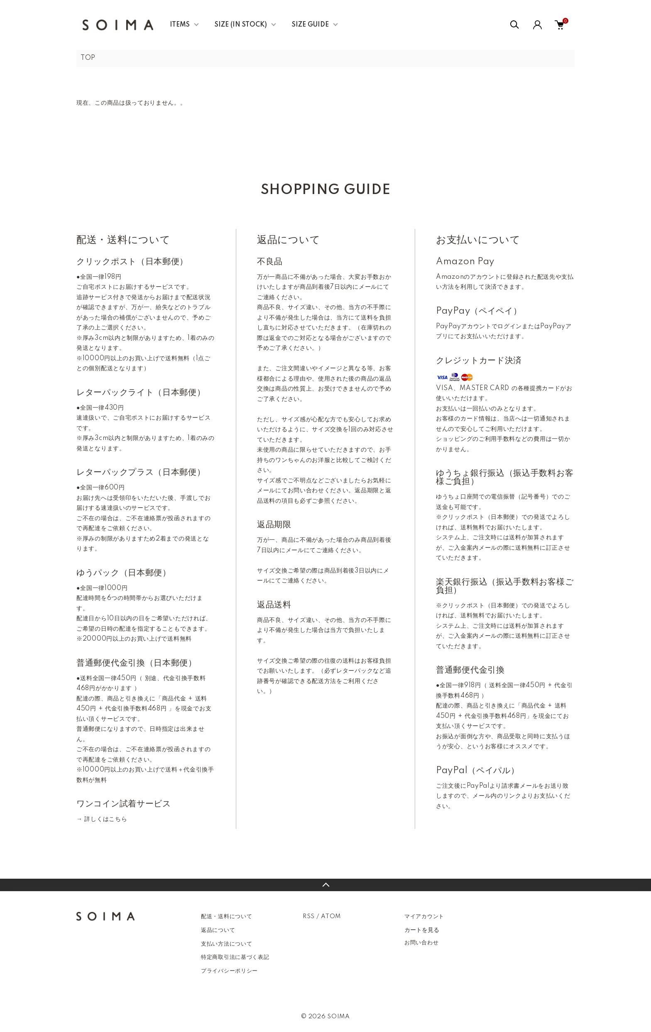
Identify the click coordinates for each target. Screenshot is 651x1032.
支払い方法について (226, 944)
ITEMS (180, 25)
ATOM (331, 916)
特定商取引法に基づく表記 (235, 957)
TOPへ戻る (325, 885)
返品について (218, 930)
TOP (88, 58)
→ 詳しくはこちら (101, 819)
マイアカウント (424, 916)
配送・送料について (226, 916)
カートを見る (421, 929)
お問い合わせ (421, 943)
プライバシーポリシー (229, 971)
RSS (309, 916)
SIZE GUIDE (310, 25)
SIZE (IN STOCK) (241, 25)
